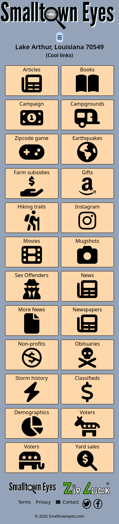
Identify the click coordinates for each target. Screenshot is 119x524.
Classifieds (87, 388)
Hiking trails (31, 217)
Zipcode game (32, 148)
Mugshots (87, 251)
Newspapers (87, 320)
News (87, 285)
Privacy (43, 502)
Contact (67, 502)
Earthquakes (87, 148)
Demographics (31, 422)
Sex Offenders (32, 285)
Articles (32, 80)
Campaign (31, 114)
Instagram (87, 217)
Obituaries (87, 354)
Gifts (87, 182)
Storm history (32, 388)
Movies (32, 251)
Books (87, 80)
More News (31, 320)
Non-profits (31, 354)
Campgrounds (87, 114)
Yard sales (87, 457)
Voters (87, 422)
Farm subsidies (32, 182)
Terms (24, 502)
